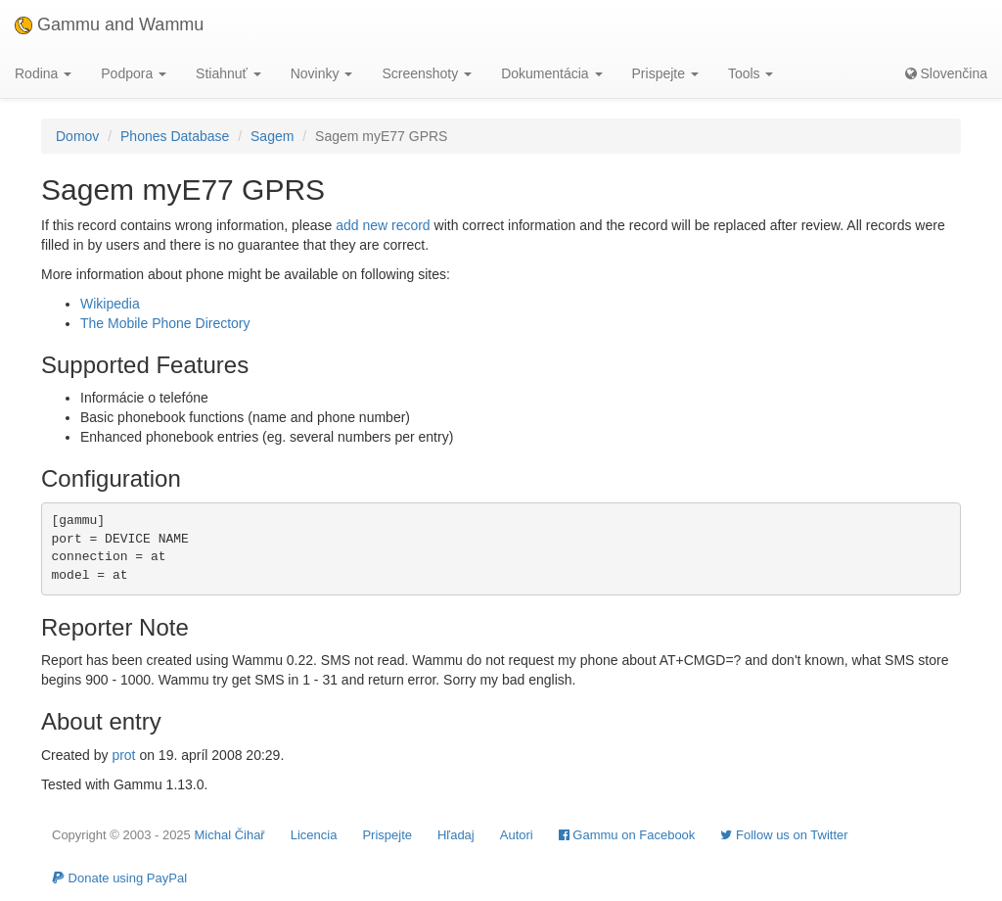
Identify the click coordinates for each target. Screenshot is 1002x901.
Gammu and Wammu (109, 24)
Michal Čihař (229, 835)
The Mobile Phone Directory (165, 323)
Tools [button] (751, 73)
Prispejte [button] (665, 73)
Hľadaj (456, 835)
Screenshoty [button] (427, 73)
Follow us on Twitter (783, 835)
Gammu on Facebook (627, 835)
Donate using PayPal (119, 878)
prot (123, 755)
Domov (77, 136)
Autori (516, 835)
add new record (383, 225)
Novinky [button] (322, 73)
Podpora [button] (133, 73)
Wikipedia (110, 303)
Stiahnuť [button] (228, 73)
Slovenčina (946, 73)
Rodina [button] (43, 73)
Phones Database (174, 136)
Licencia (314, 835)
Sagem (272, 136)
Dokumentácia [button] (551, 73)
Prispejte (387, 835)
